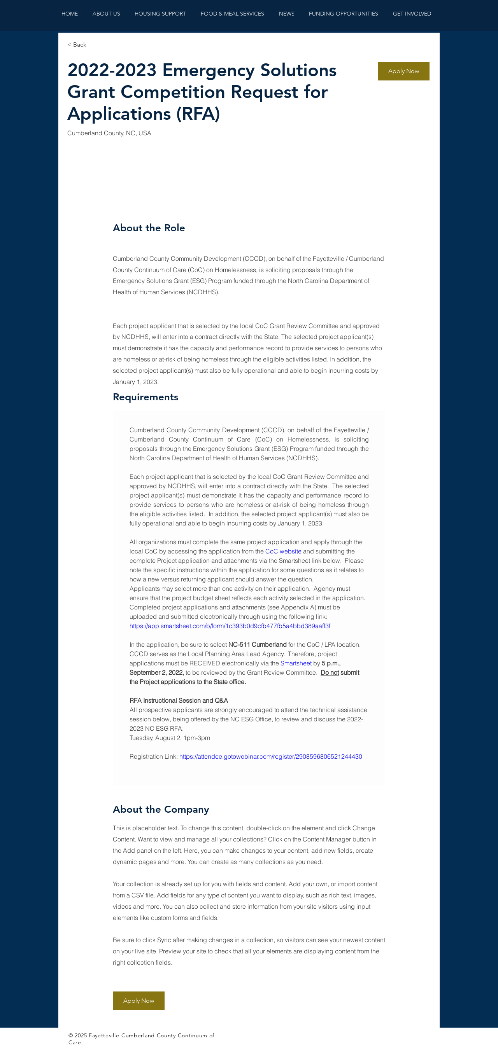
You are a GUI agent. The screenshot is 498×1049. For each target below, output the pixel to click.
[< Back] (95, 45)
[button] (404, 71)
